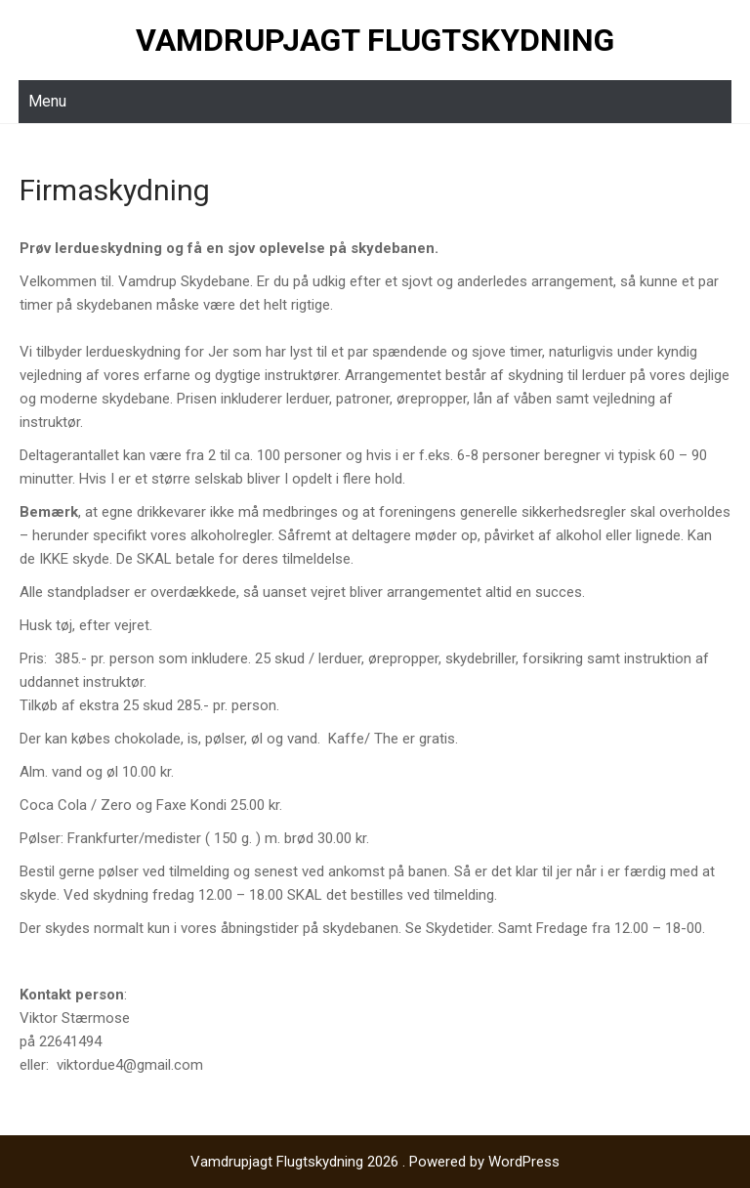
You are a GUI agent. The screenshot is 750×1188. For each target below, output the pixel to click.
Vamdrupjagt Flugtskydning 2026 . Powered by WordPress (375, 1161)
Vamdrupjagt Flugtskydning (375, 40)
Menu (47, 101)
